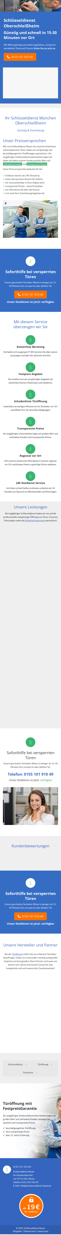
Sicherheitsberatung (35, 520)
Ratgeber (17, 1232)
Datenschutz (30, 1232)
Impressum (43, 1232)
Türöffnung (17, 954)
